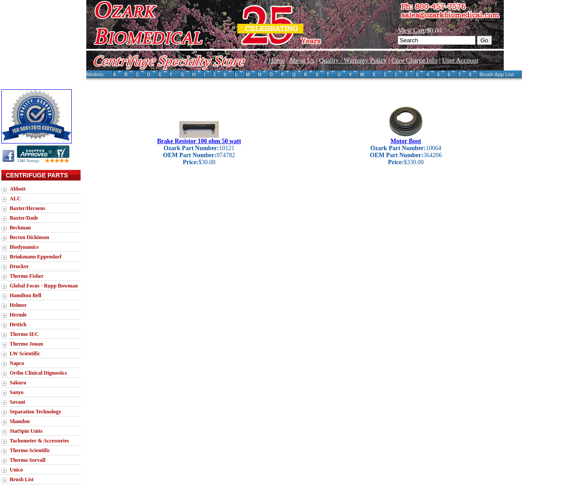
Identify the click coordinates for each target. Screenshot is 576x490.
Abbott (18, 189)
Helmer (18, 305)
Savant (17, 402)
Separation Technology (35, 412)
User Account (460, 60)
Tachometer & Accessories (39, 441)
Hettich (18, 324)
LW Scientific (25, 353)
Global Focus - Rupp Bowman (44, 286)
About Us (301, 60)
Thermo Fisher (27, 276)
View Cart (411, 30)
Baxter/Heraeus (27, 208)
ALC (15, 198)
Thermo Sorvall (27, 460)
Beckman (20, 228)
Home (277, 60)
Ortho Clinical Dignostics (38, 373)
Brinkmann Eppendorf (36, 257)
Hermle (18, 315)
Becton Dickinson (29, 237)
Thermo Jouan (26, 344)
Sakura (18, 382)
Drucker (19, 266)
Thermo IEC (24, 334)
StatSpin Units (26, 431)
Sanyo (16, 392)
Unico (16, 470)
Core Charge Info (414, 60)
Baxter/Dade (24, 218)
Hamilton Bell (25, 295)
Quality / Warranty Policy (353, 60)
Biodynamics (24, 247)
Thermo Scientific (30, 450)
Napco (17, 363)
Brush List (21, 479)
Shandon (20, 421)
